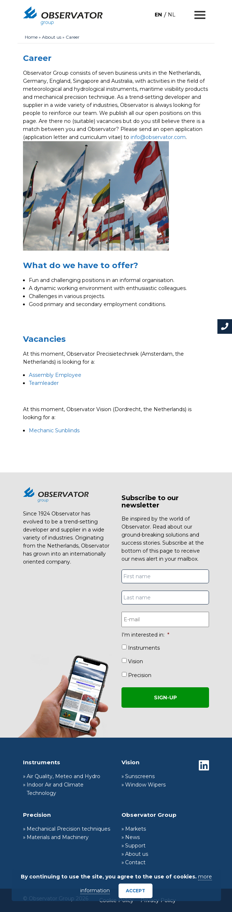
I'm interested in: (145, 634)
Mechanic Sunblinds (54, 430)
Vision (135, 661)
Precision (139, 675)
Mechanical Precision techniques (68, 829)
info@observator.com (158, 137)
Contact (135, 862)
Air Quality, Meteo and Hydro (63, 776)
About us (51, 37)
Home (31, 37)
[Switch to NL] (171, 14)
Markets (135, 829)
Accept (135, 890)
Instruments (144, 648)
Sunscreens (140, 776)
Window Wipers (145, 784)
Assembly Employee (55, 375)
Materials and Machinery (58, 837)
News (132, 837)
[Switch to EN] (158, 14)
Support (135, 845)
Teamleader (44, 383)
